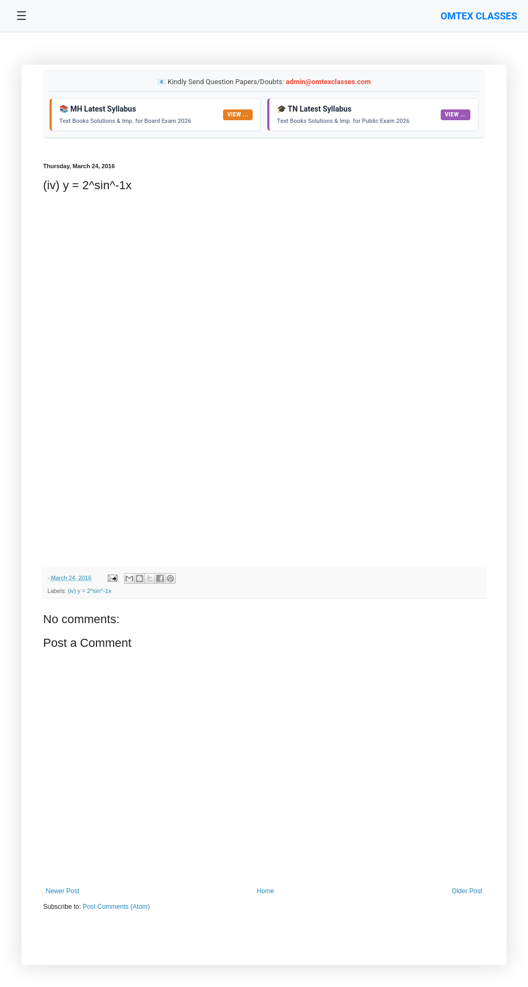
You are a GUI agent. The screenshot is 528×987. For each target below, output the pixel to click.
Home (265, 891)
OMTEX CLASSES (479, 16)
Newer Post (62, 891)
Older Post (466, 891)
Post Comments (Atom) (116, 906)
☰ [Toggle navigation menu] (21, 16)
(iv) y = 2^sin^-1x (90, 591)
